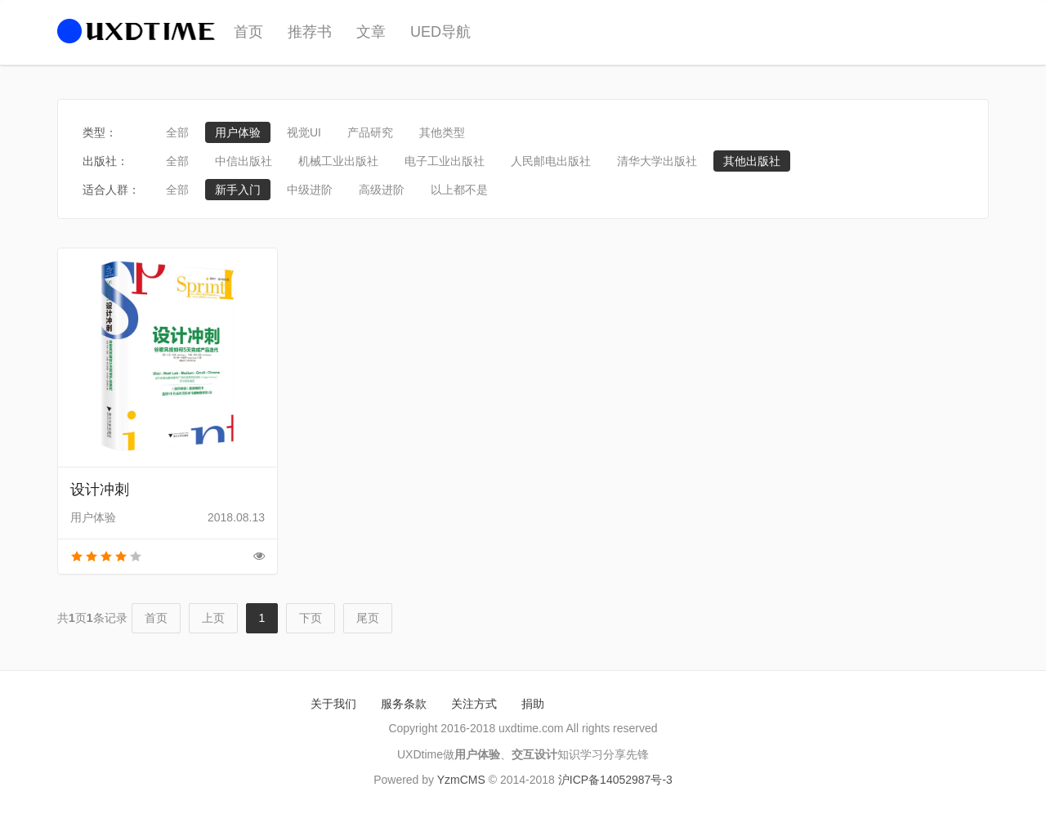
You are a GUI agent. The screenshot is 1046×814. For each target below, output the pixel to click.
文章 (371, 32)
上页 (213, 617)
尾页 (367, 617)
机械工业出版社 (338, 161)
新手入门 (238, 189)
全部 (177, 132)
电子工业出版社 (445, 161)
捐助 (532, 703)
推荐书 (310, 32)
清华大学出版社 (657, 161)
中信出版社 (243, 161)
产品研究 (370, 132)
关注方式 (474, 703)
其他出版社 (751, 161)
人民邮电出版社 (551, 161)
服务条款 (404, 703)
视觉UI (304, 132)
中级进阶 (310, 189)
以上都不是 (459, 189)
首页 (248, 32)
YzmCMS (461, 779)
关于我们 (333, 703)
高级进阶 (382, 189)
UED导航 (440, 32)
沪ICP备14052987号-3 (615, 779)
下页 (310, 617)
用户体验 (238, 132)
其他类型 (442, 132)
